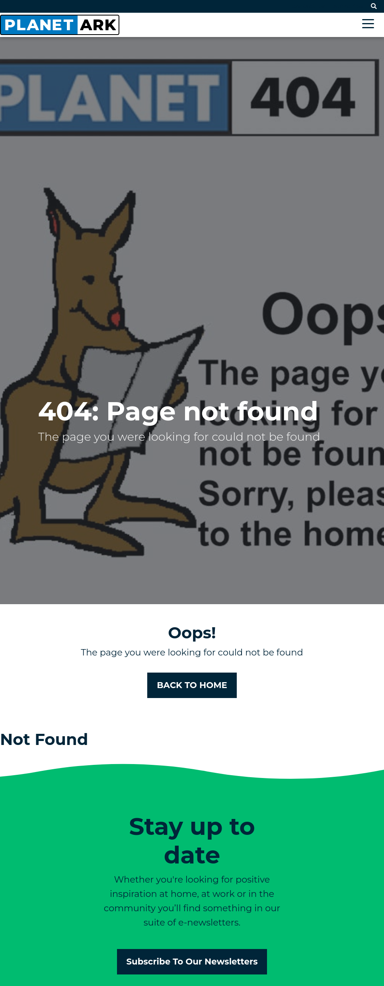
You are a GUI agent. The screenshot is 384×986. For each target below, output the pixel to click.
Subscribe (348, 6)
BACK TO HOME (192, 685)
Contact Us (308, 6)
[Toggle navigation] (370, 25)
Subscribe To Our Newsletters (192, 961)
